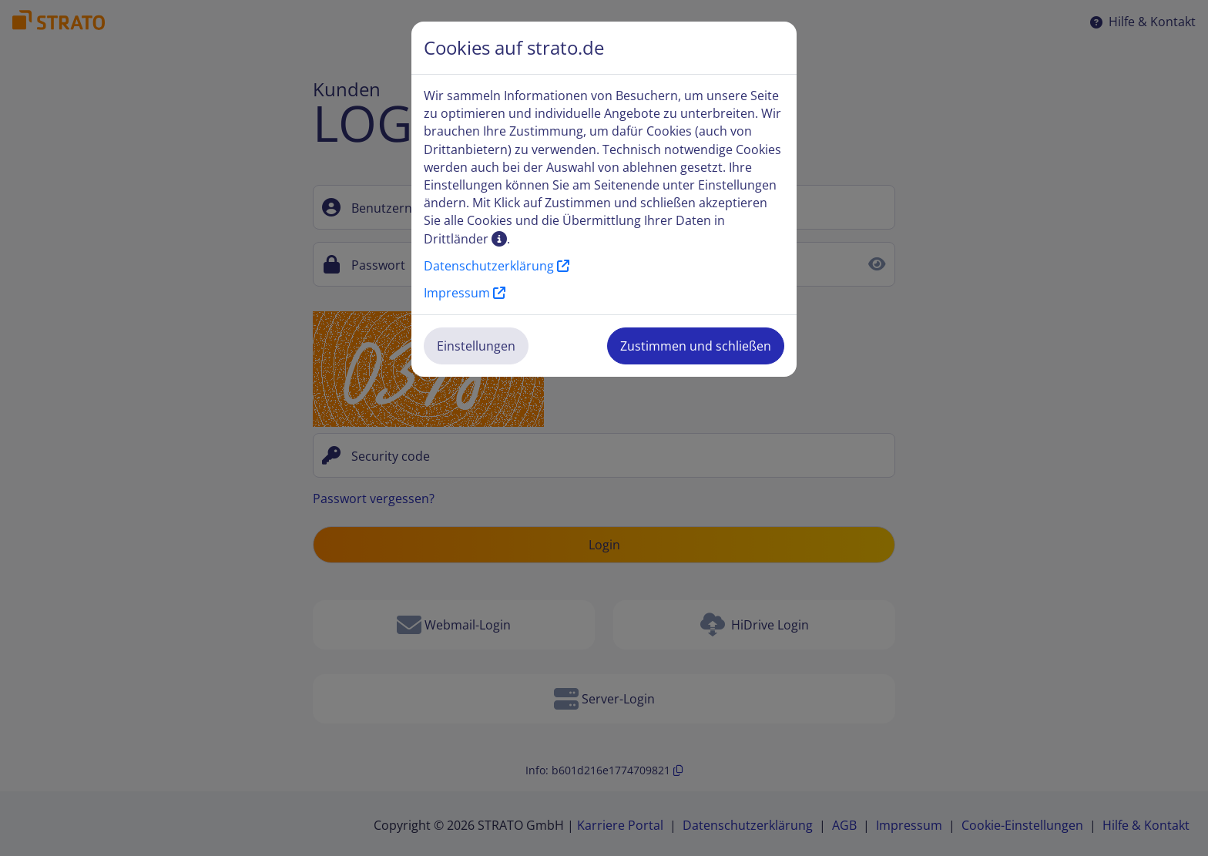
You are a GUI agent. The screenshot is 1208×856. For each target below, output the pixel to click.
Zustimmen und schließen (695, 345)
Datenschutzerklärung (496, 265)
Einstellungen (476, 345)
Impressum (464, 292)
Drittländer (465, 238)
